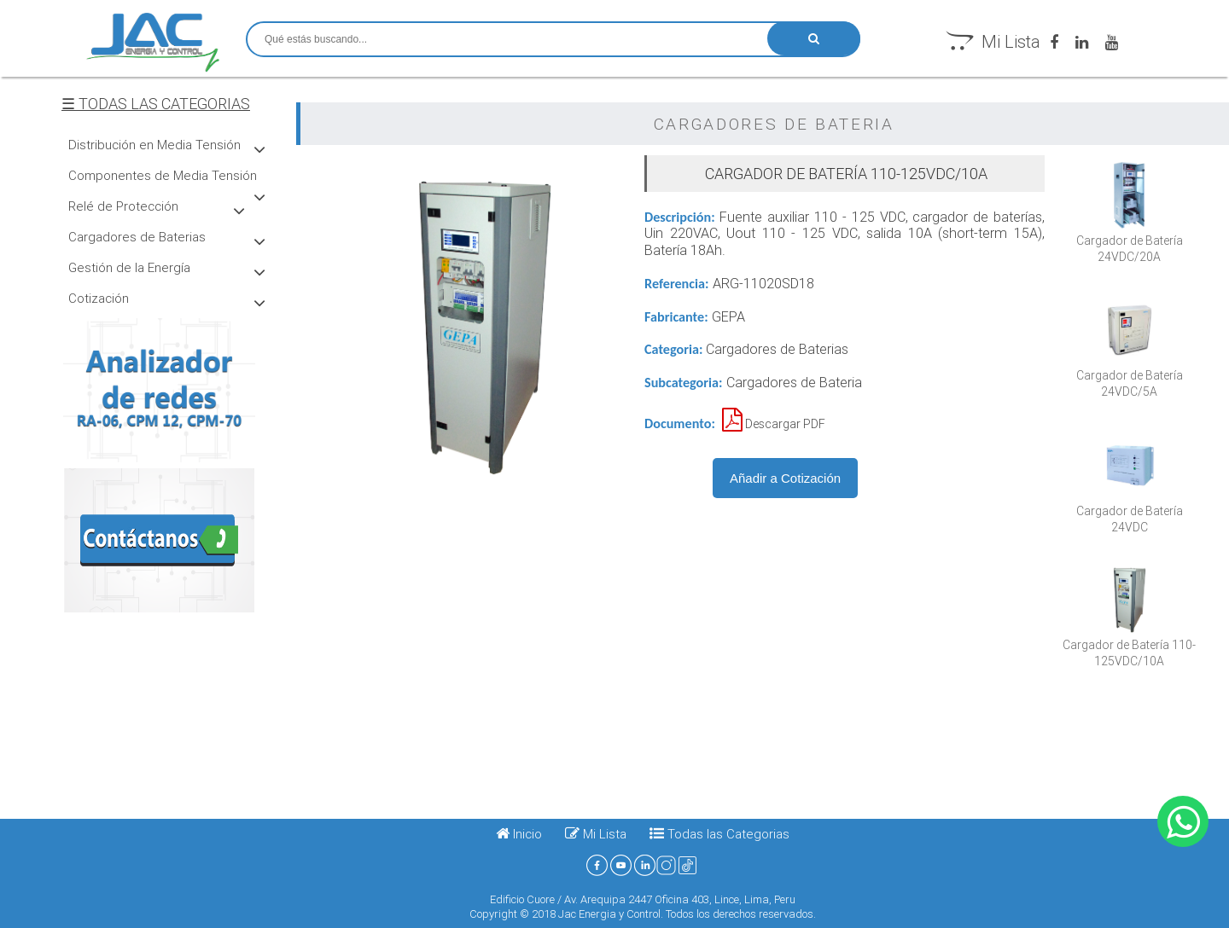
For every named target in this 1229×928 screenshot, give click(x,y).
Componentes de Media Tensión (162, 175)
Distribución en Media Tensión (154, 144)
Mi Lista (995, 41)
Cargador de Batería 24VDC (1129, 511)
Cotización (98, 298)
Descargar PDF (773, 424)
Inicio (519, 834)
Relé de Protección (123, 206)
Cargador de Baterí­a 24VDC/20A (1129, 240)
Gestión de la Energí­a (129, 267)
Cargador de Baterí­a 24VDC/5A (1129, 375)
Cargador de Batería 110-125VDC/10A (1129, 645)
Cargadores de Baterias (137, 237)
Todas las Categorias (726, 834)
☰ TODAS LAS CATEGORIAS (155, 103)
